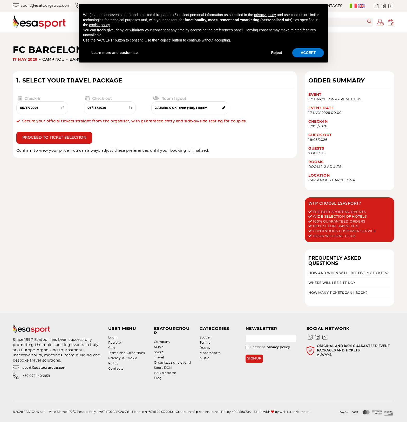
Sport (158, 347)
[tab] (349, 273)
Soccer (205, 337)
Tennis (205, 342)
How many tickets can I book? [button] (338, 292)
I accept (268, 347)
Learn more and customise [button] (114, 53)
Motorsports (210, 353)
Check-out (98, 98)
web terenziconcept (295, 407)
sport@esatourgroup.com (42, 6)
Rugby (205, 347)
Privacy (114, 358)
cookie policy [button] (99, 25)
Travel (159, 353)
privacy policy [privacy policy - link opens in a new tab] (265, 15)
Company (162, 337)
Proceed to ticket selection (54, 138)
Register (115, 342)
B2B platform (165, 368)
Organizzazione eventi (172, 358)
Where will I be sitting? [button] (331, 283)
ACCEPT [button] (308, 53)
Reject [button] (276, 53)
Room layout (169, 98)
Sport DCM (163, 363)
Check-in (30, 98)
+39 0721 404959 (36, 375)
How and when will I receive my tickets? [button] (348, 273)
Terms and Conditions (126, 353)
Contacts (116, 368)
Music (159, 342)
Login (113, 337)
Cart (112, 347)
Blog (158, 373)
